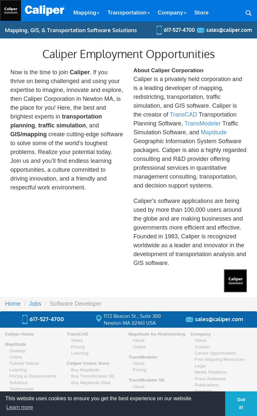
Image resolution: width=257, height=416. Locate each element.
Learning (18, 369)
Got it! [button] (241, 403)
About (77, 340)
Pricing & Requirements (32, 376)
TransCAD (183, 114)
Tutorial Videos (24, 363)
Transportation (128, 13)
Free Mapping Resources (220, 359)
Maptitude (214, 132)
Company (172, 13)
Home (13, 303)
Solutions (18, 382)
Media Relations (210, 372)
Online (15, 357)
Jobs (35, 303)
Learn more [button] (19, 407)
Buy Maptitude (85, 369)
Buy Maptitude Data (90, 382)
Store (201, 13)
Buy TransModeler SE (93, 376)
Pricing (78, 346)
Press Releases (210, 378)
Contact (202, 346)
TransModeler (202, 123)
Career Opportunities (215, 353)
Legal (200, 365)
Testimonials (21, 388)
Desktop (17, 350)
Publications (207, 385)
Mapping (87, 13)
